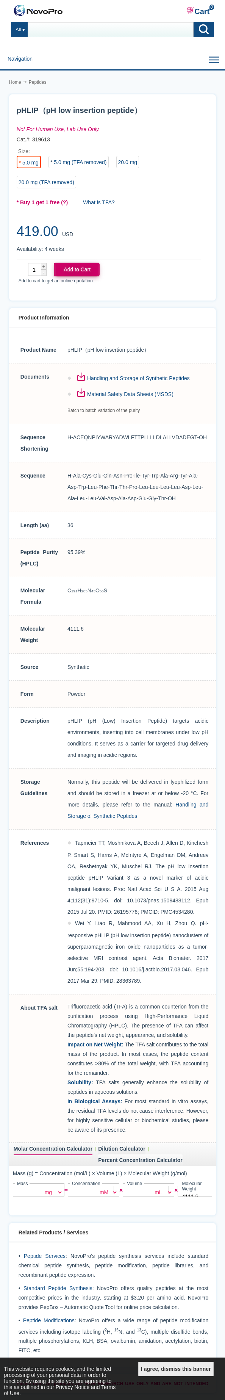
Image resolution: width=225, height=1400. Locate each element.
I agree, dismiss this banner (176, 1369)
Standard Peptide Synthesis (57, 1287)
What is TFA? (99, 202)
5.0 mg (30, 163)
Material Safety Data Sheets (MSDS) (130, 394)
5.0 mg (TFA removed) (80, 162)
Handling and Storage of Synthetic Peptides (138, 378)
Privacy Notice (72, 1387)
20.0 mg (128, 162)
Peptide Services (45, 1255)
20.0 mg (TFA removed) (46, 182)
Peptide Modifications (49, 1320)
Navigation (20, 59)
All (18, 29)
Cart (198, 11)
